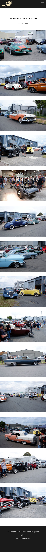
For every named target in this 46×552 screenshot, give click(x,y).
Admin (23, 535)
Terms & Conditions (23, 538)
